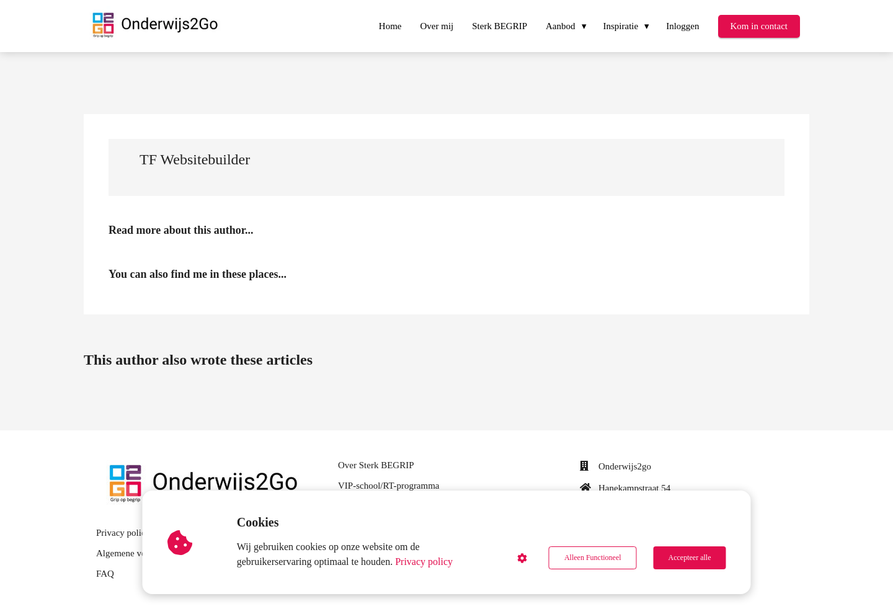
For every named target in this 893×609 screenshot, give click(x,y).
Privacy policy (424, 561)
